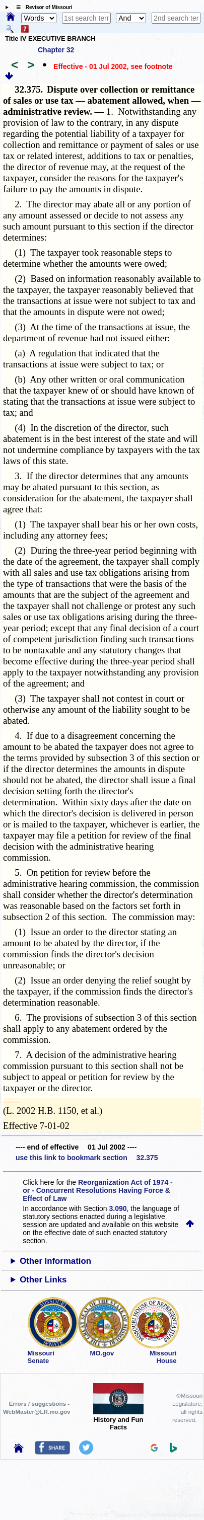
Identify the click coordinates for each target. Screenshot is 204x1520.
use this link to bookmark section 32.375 (87, 1158)
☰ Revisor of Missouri (42, 7)
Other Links (43, 1279)
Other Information (55, 1261)
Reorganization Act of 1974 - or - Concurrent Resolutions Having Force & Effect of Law (97, 1190)
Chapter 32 (56, 50)
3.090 (118, 1208)
